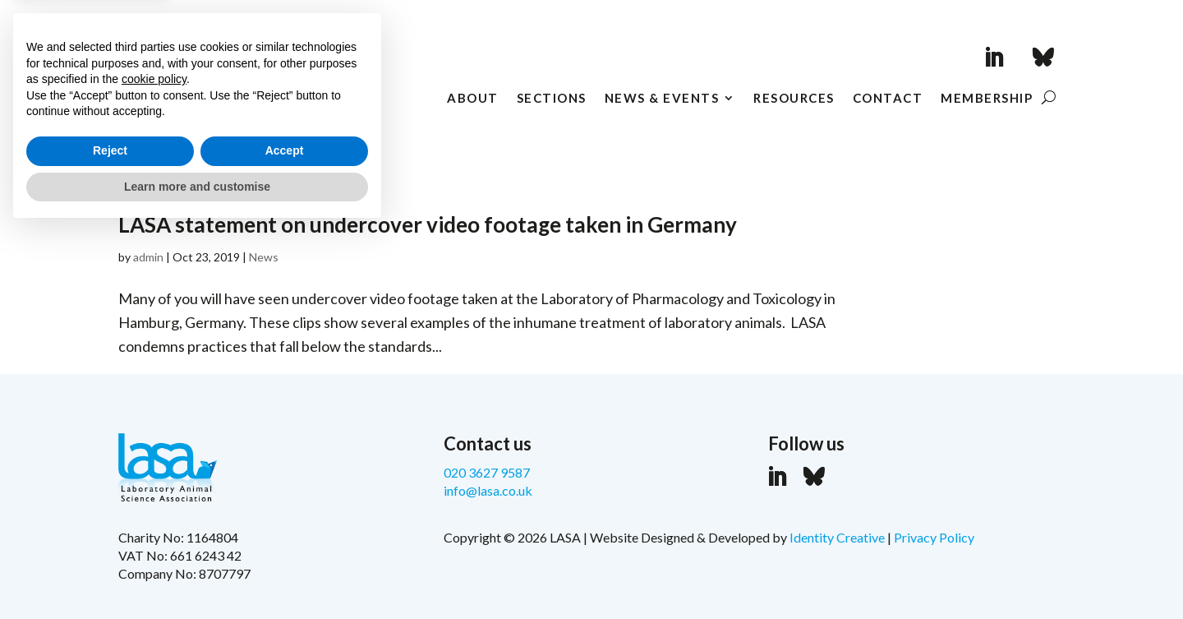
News (263, 257)
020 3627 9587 (487, 472)
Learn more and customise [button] (197, 573)
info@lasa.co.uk (488, 490)
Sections (552, 98)
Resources (794, 98)
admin (148, 257)
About (473, 98)
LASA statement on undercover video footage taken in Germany (427, 224)
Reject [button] (110, 538)
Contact (888, 98)
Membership (987, 98)
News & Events (662, 98)
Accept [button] (284, 538)
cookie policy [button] (154, 466)
